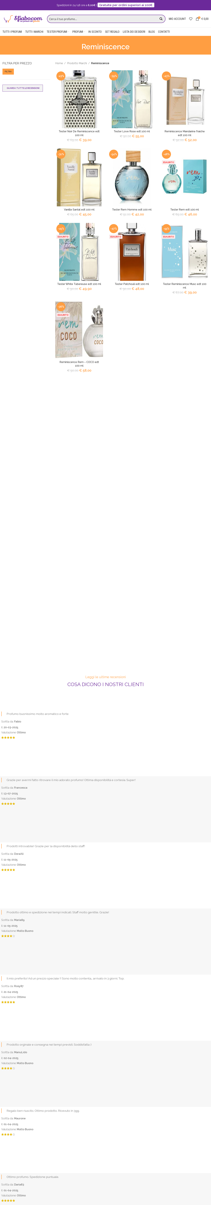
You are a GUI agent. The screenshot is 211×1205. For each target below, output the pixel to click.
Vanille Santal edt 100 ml (79, 209)
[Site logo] (23, 18)
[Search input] (102, 19)
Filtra (8, 71)
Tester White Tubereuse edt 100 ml (79, 284)
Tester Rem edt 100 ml (184, 209)
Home (59, 63)
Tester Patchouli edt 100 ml (132, 284)
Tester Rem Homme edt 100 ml (131, 209)
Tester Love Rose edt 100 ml (132, 131)
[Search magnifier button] (161, 18)
